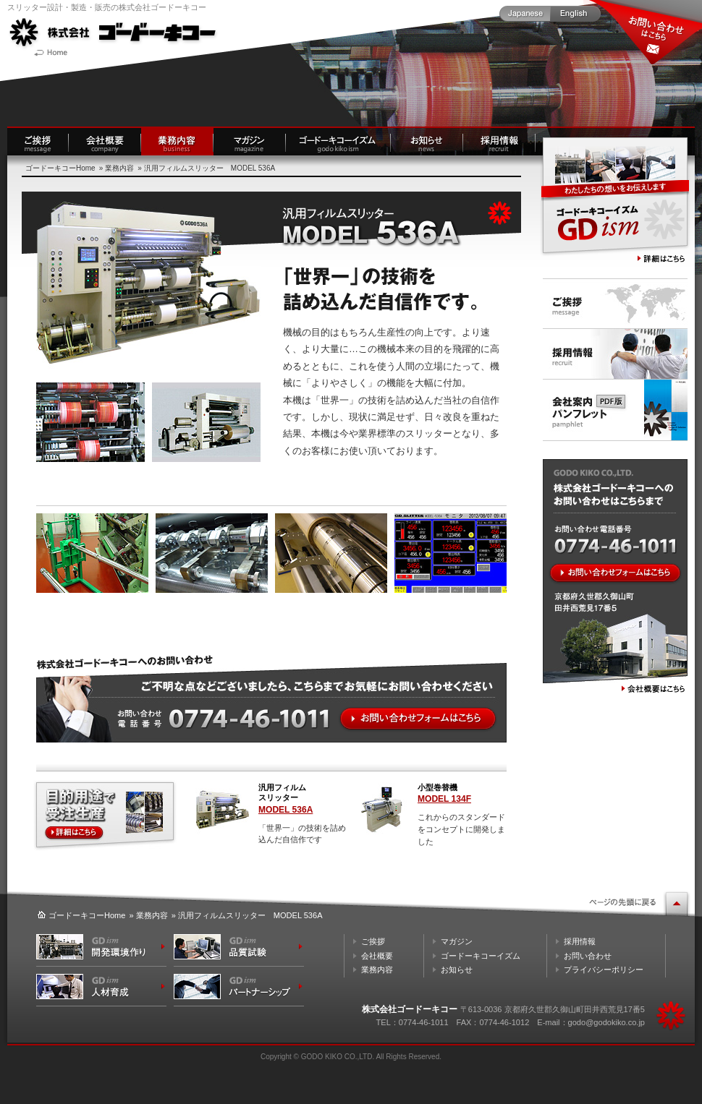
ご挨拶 (373, 941)
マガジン (457, 941)
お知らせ (457, 969)
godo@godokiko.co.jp (606, 1022)
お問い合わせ (588, 955)
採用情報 (580, 941)
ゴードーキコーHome (60, 168)
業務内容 (119, 168)
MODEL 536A (285, 810)
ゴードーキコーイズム (480, 955)
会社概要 (377, 955)
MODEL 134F (444, 799)
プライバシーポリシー (603, 969)
